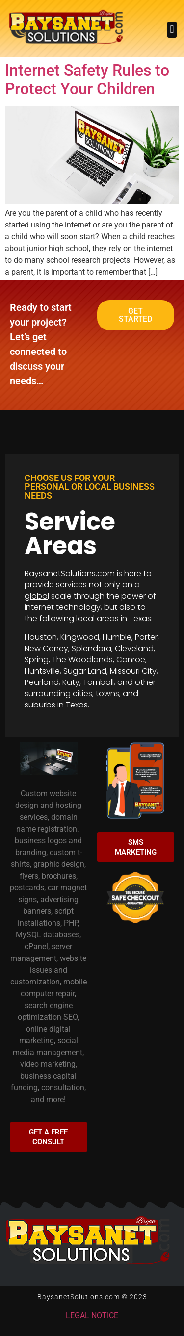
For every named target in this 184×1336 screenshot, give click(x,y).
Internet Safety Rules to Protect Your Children (87, 79)
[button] (172, 30)
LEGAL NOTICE (92, 1315)
